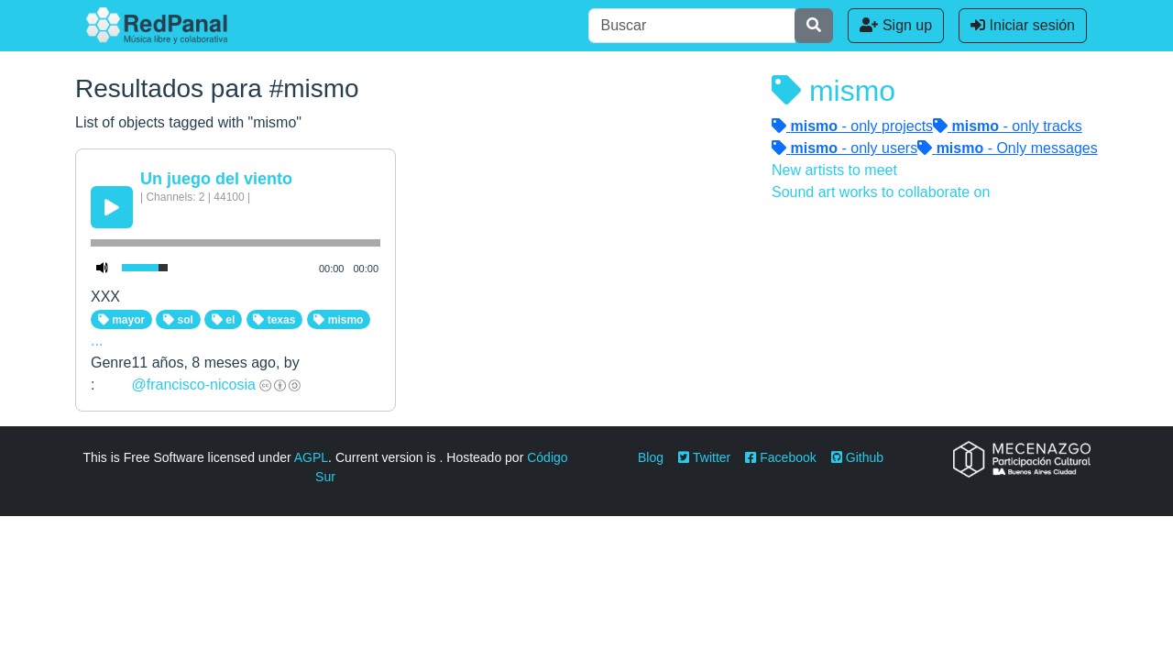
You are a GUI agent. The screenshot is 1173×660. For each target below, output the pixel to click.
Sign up (896, 25)
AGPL (311, 457)
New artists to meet (834, 170)
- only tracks (1007, 126)
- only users (844, 148)
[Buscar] (691, 25)
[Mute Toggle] (102, 267)
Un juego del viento (216, 179)
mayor (121, 320)
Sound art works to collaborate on (881, 192)
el (223, 320)
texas (274, 320)
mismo (338, 320)
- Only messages (1007, 148)
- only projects (852, 126)
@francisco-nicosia (193, 384)
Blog (650, 457)
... (97, 340)
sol (178, 320)
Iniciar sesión (1022, 25)
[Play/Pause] (112, 207)
